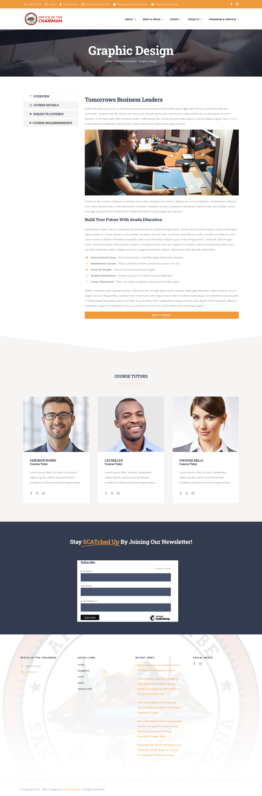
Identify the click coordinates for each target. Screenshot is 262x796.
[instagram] (237, 4)
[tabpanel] (162, 206)
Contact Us (32, 671)
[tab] (51, 96)
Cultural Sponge (71, 789)
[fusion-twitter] (37, 493)
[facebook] (231, 4)
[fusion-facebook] (31, 493)
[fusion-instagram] (43, 493)
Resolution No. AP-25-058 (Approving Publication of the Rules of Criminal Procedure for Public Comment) (159, 750)
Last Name (86, 585)
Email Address (89, 601)
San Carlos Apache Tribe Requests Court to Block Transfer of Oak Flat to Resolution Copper (159, 707)
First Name (86, 571)
